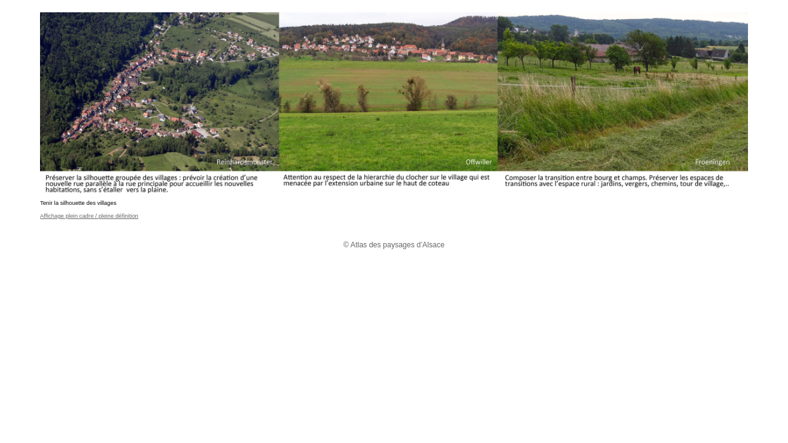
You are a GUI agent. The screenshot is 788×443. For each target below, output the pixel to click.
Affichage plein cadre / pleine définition (89, 216)
